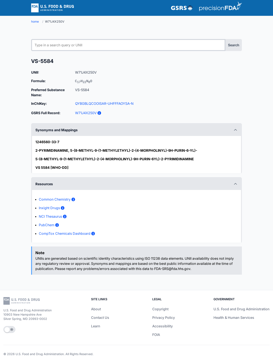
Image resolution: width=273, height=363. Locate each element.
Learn (95, 326)
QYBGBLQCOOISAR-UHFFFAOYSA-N (104, 103)
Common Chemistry (55, 199)
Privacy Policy (163, 317)
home (35, 21)
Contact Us (100, 317)
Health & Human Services (233, 317)
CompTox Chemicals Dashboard (64, 233)
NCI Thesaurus (50, 216)
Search (233, 45)
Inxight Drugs (49, 208)
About (96, 309)
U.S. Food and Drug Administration (241, 309)
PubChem (46, 225)
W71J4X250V (86, 113)
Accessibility (162, 326)
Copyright (160, 309)
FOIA (156, 334)
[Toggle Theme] (9, 329)
